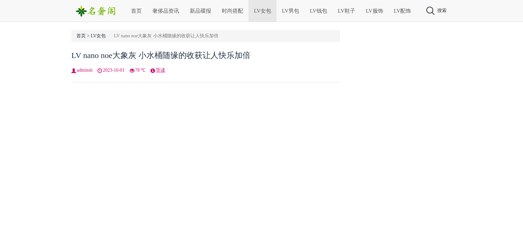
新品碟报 (200, 11)
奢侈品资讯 (165, 11)
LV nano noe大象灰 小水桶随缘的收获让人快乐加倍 (160, 55)
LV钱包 (318, 11)
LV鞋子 (346, 11)
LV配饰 (402, 11)
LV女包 (262, 11)
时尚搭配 (232, 11)
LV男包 (290, 11)
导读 (160, 70)
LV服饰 (374, 11)
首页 (136, 11)
